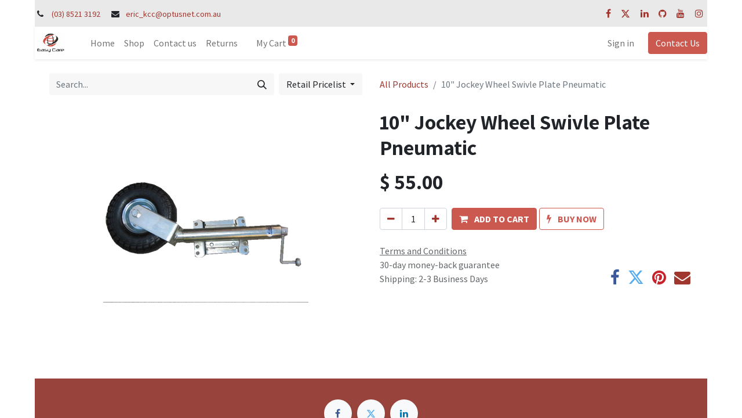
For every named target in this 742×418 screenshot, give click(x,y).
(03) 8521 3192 (76, 14)
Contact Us (678, 43)
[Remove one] (391, 219)
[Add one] (435, 219)
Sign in (621, 43)
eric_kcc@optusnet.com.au (173, 14)
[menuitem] (102, 43)
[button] (494, 219)
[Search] (262, 84)
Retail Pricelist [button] (317, 84)
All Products (404, 84)
